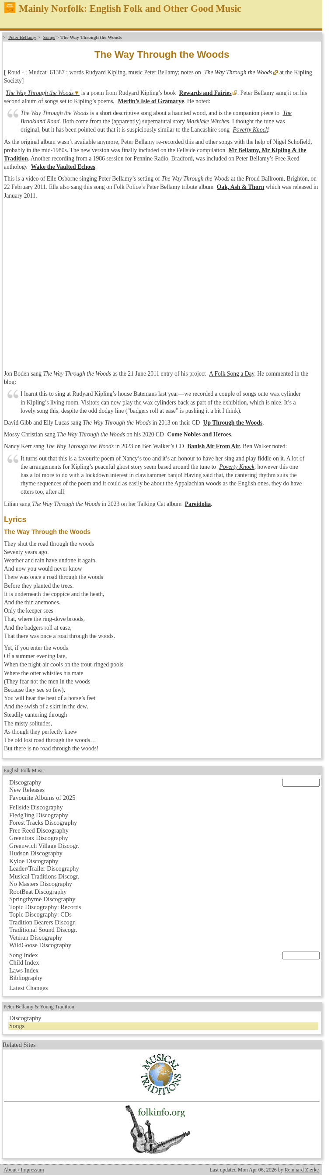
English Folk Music (24, 770)
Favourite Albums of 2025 (42, 797)
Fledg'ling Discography (38, 815)
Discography (25, 782)
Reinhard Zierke (302, 1170)
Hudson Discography (36, 853)
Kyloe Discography (33, 861)
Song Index (23, 955)
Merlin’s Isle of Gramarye (151, 101)
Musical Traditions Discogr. (44, 876)
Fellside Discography (36, 807)
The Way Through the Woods (238, 72)
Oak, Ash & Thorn (241, 187)
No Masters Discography (40, 883)
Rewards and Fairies (205, 93)
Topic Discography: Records (45, 906)
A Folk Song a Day (231, 373)
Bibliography (25, 977)
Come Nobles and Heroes (199, 434)
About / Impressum (23, 1170)
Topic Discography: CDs (40, 914)
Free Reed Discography (39, 830)
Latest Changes (28, 987)
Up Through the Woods (233, 422)
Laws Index (24, 970)
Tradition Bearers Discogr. (42, 922)
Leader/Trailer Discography (44, 868)
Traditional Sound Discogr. (43, 929)
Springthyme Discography (42, 899)
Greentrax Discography (38, 837)
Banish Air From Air (213, 446)
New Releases (27, 789)
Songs (49, 37)
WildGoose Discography (40, 944)
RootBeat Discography (38, 891)
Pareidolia (198, 504)
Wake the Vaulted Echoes (63, 167)
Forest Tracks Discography (43, 822)
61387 (57, 72)
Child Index (24, 962)
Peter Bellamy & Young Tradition (38, 1007)
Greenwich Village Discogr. (44, 845)
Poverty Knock (250, 129)
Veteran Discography (35, 937)
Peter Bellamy (22, 37)
